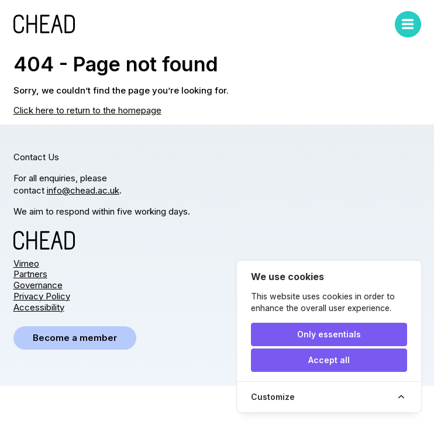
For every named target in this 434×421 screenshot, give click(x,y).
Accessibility (38, 307)
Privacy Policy (41, 296)
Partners (30, 273)
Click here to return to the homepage (87, 110)
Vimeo (26, 263)
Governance (38, 285)
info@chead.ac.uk (83, 190)
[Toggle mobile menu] (408, 24)
